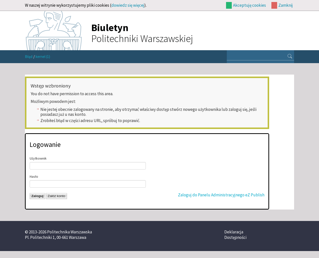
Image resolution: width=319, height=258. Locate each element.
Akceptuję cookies (249, 5)
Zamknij (285, 5)
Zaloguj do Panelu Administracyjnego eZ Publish (221, 195)
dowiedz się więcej (127, 5)
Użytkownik (38, 158)
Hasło (34, 176)
